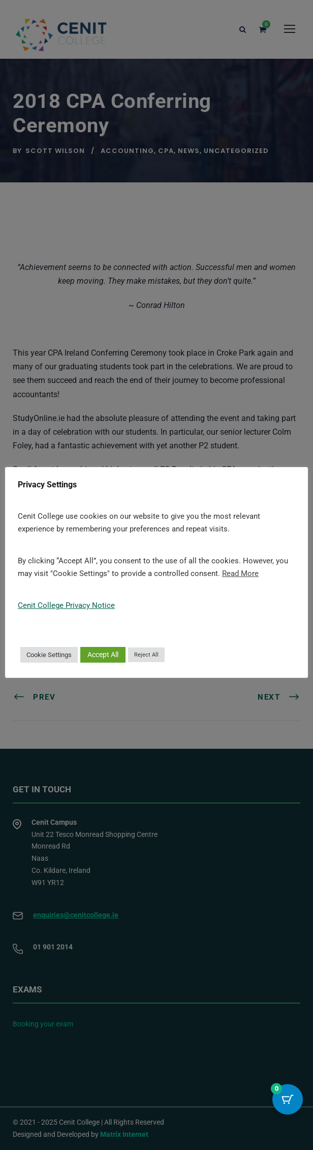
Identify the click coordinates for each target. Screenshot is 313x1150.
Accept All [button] (102, 654)
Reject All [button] (146, 654)
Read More (240, 573)
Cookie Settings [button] (49, 655)
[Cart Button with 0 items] (287, 1099)
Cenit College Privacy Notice (66, 605)
